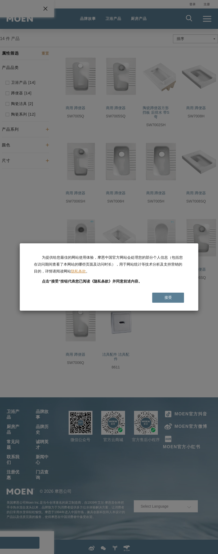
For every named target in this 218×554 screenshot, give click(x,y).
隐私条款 (78, 271)
